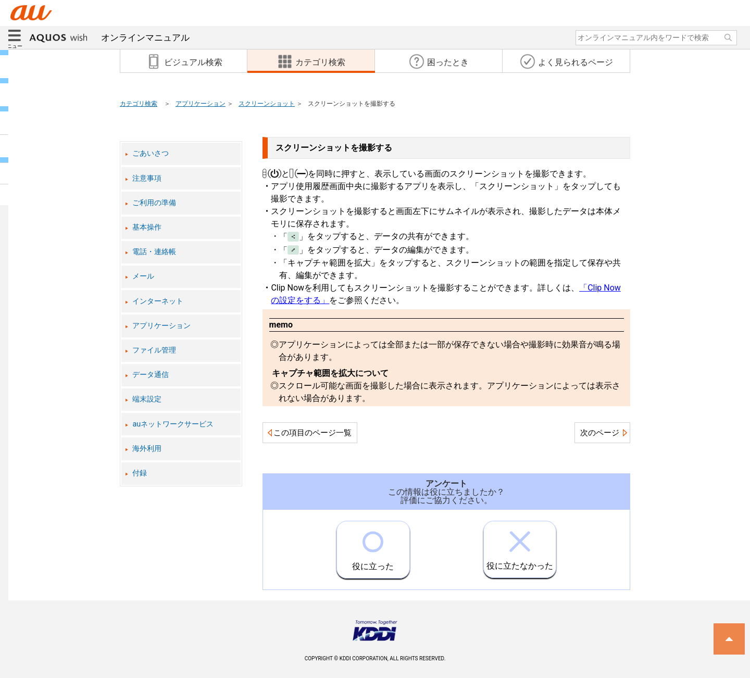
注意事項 (146, 178)
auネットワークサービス (173, 424)
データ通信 (150, 374)
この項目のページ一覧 (312, 432)
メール (143, 276)
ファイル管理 (154, 350)
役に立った (373, 546)
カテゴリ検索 (138, 103)
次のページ (599, 432)
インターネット (157, 301)
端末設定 (146, 399)
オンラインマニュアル (109, 37)
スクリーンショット (267, 103)
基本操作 (146, 227)
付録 (139, 473)
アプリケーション (201, 103)
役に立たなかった (519, 546)
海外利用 (146, 448)
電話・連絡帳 (154, 251)
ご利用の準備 (154, 202)
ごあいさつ (150, 153)
